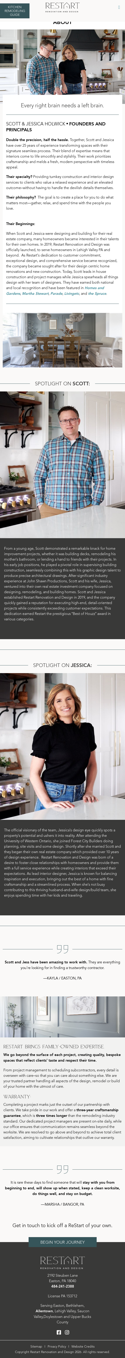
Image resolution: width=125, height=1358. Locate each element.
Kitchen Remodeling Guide (15, 11)
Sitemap (36, 1346)
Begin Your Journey (62, 1242)
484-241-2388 (62, 1286)
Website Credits (83, 1346)
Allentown (44, 1311)
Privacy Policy (57, 1346)
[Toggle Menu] (119, 7)
